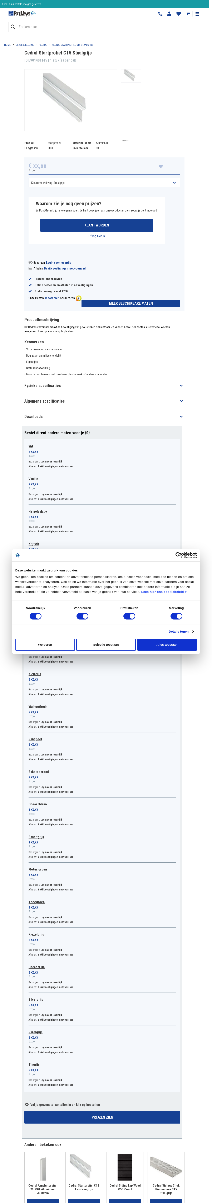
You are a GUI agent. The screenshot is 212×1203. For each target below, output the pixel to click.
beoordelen (51, 298)
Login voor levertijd (58, 262)
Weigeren (45, 644)
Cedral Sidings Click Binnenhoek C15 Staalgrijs (166, 1189)
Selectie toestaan (106, 644)
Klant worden (96, 225)
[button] (197, 14)
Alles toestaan (167, 644)
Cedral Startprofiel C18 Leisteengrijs (84, 1187)
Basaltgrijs (36, 837)
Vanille (33, 479)
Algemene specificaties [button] (44, 401)
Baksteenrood (39, 772)
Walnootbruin (38, 707)
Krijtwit (34, 544)
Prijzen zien (102, 1117)
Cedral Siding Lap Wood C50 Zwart (125, 1187)
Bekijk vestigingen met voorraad (65, 268)
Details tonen (179, 631)
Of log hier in (97, 236)
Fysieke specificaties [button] (42, 385)
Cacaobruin (37, 967)
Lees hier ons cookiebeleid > (164, 591)
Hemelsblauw (38, 511)
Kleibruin (35, 674)
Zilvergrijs (36, 999)
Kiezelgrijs (36, 934)
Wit (31, 446)
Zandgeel (35, 739)
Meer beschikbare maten (131, 303)
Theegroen (37, 902)
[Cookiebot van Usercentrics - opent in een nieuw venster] (178, 555)
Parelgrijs (36, 1032)
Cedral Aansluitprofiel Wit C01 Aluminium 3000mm (42, 1189)
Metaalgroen (38, 869)
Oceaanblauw (38, 804)
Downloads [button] (33, 416)
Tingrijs (34, 1065)
